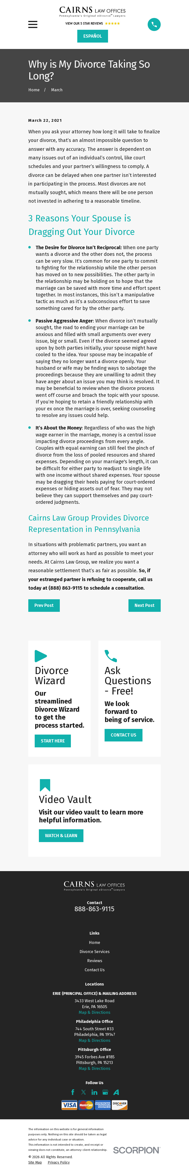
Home (94, 942)
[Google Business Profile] (105, 1092)
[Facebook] (73, 1092)
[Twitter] (83, 1092)
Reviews (94, 960)
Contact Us (95, 969)
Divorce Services (94, 951)
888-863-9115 (94, 909)
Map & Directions (94, 1012)
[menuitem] (35, 1162)
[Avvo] (116, 1092)
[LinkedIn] (94, 1092)
